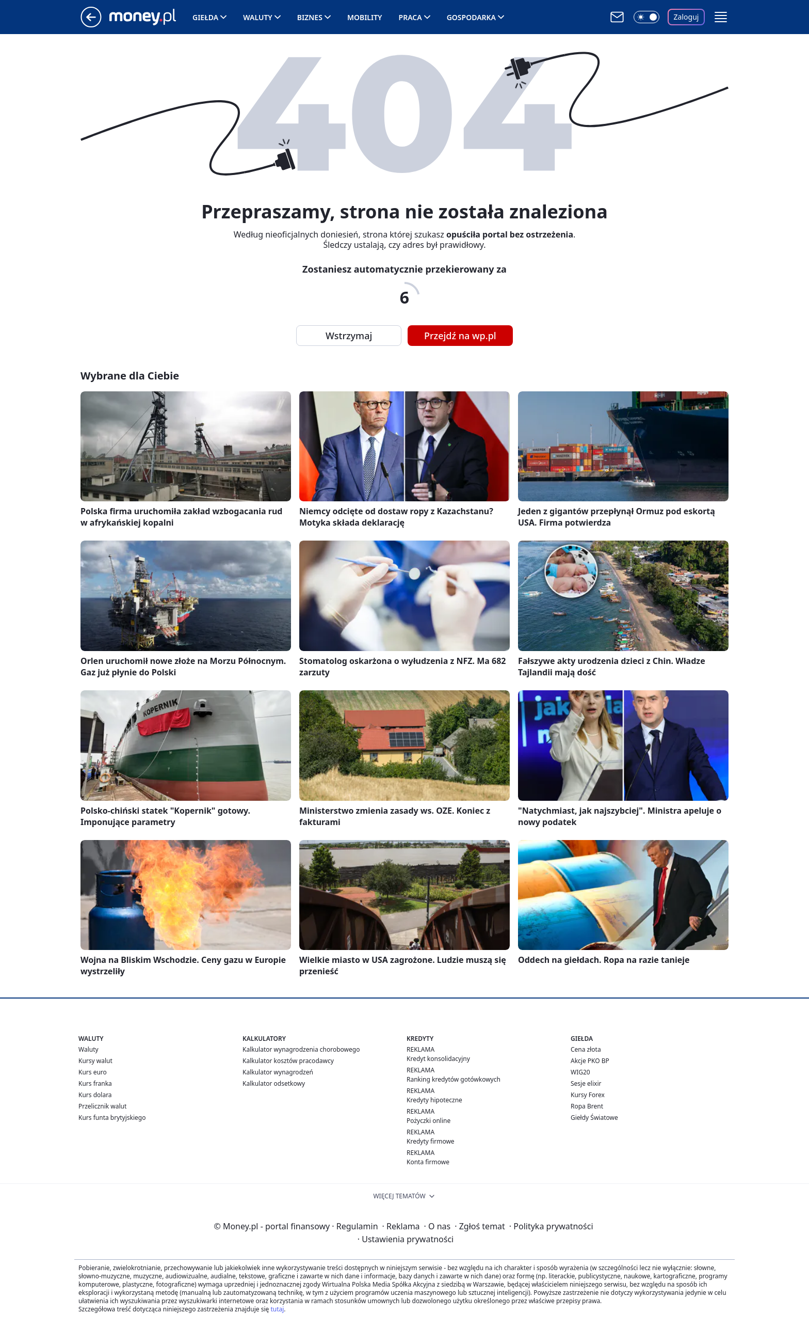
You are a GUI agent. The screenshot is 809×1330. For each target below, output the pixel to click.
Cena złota (586, 1049)
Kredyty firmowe (431, 1141)
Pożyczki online (428, 1120)
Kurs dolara (95, 1094)
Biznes (309, 17)
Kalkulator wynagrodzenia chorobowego (301, 1049)
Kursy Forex (588, 1094)
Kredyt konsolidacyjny (438, 1058)
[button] (721, 17)
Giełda (205, 17)
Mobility (364, 17)
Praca (410, 17)
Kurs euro (92, 1072)
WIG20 (580, 1072)
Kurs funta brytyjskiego (111, 1117)
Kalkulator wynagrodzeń (277, 1072)
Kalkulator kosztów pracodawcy (288, 1060)
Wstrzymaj (349, 335)
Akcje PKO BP (590, 1060)
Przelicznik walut (102, 1106)
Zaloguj (686, 17)
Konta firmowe (428, 1162)
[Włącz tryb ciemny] (646, 17)
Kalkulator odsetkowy (273, 1083)
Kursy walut (95, 1060)
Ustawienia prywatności (406, 1239)
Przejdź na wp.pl (460, 335)
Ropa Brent (587, 1106)
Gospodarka (471, 17)
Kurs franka (95, 1083)
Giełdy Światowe (594, 1117)
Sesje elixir (586, 1083)
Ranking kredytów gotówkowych (453, 1079)
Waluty (257, 17)
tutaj (277, 1309)
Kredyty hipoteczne (434, 1100)
